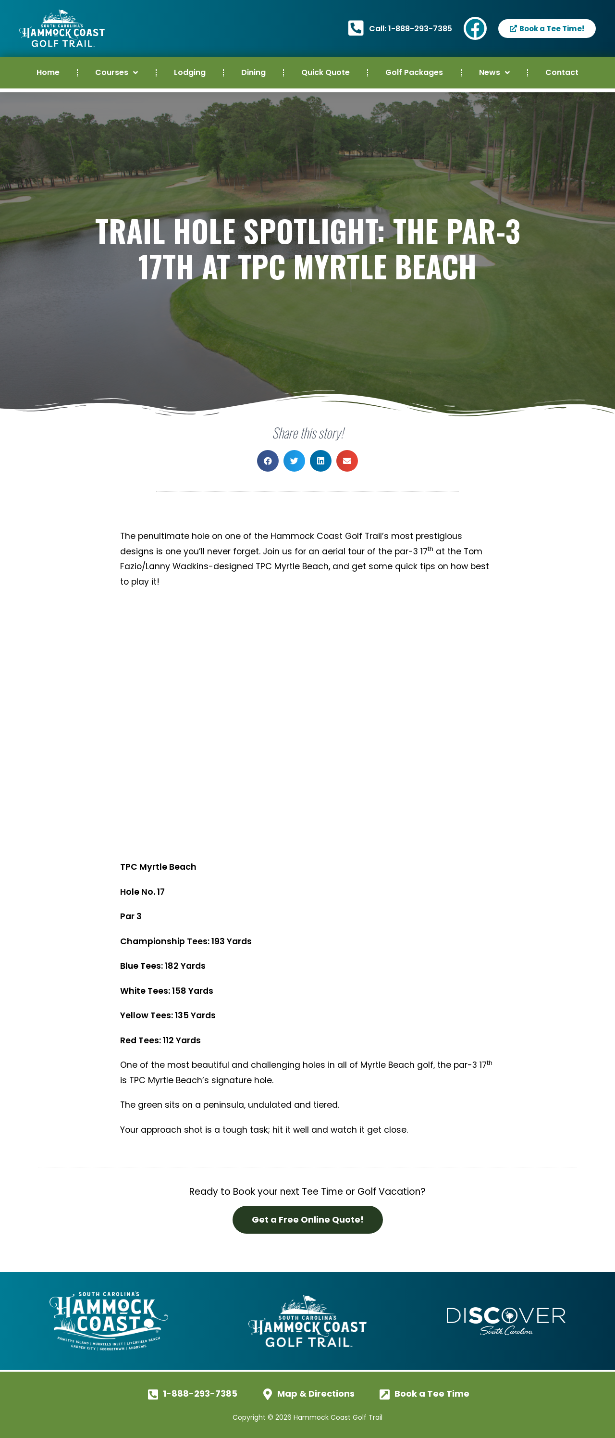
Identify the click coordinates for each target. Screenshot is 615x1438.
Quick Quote (325, 72)
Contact (561, 72)
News (494, 72)
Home (48, 72)
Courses (116, 72)
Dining (253, 72)
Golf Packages (414, 72)
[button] (268, 461)
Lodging (190, 72)
